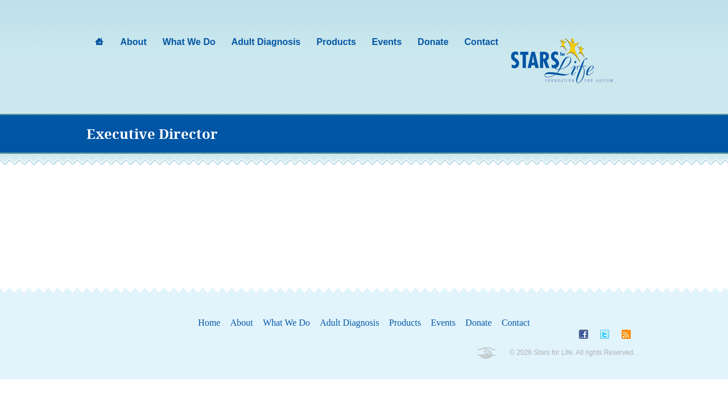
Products (405, 322)
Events (443, 322)
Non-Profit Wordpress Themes (486, 353)
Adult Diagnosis (349, 322)
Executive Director (152, 134)
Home (209, 322)
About (241, 322)
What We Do (286, 322)
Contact (516, 322)
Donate (478, 322)
